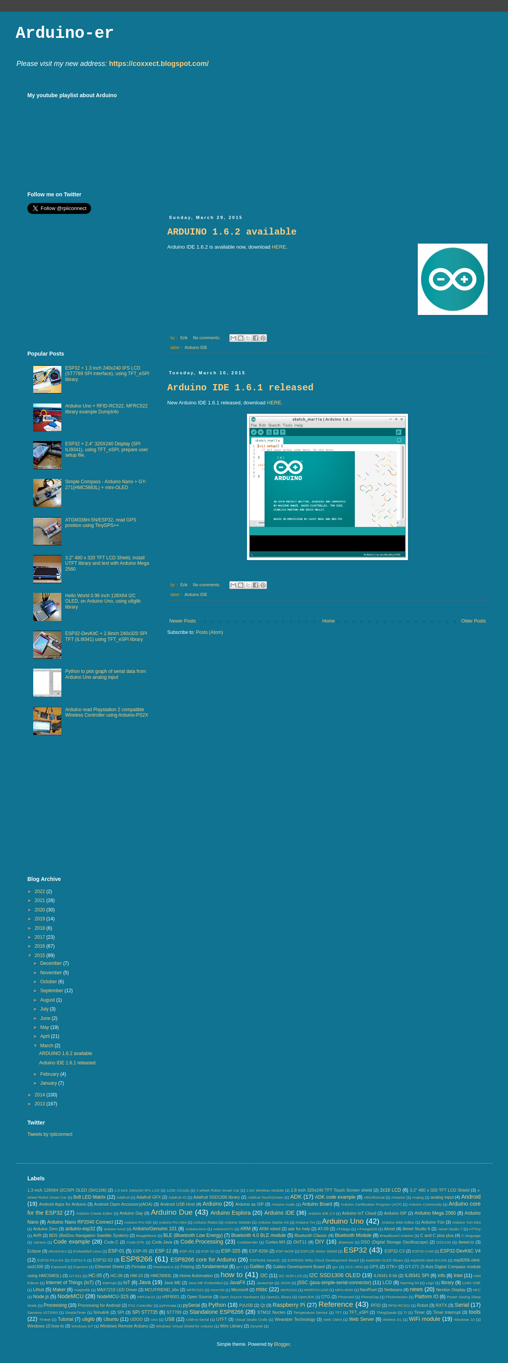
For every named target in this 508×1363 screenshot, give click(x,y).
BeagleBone (146, 1235)
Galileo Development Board (299, 1266)
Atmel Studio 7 (450, 1229)
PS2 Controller (140, 1305)
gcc (335, 1267)
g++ (239, 1267)
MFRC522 (195, 1290)
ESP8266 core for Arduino (203, 1259)
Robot (422, 1305)
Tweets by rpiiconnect (49, 1134)
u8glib (88, 1319)
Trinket (44, 1319)
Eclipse (34, 1251)
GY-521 (75, 1276)
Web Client (332, 1319)
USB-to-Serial (197, 1319)
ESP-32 (208, 1251)
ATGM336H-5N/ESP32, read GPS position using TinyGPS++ (100, 522)
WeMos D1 (392, 1319)
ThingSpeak (386, 1312)
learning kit (410, 1283)
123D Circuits (177, 1190)
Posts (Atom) (209, 632)
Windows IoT (82, 1326)
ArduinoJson (195, 1229)
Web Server (361, 1319)
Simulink (101, 1312)
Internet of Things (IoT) (70, 1282)
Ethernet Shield (109, 1266)
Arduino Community (425, 1204)
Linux (38, 1289)
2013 (41, 1104)
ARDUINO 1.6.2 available (232, 232)
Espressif (58, 1267)
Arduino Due (172, 1212)
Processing (54, 1305)
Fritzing (187, 1266)
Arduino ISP (395, 1213)
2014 (41, 1095)
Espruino (80, 1267)
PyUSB (246, 1305)
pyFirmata (167, 1305)
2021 (41, 900)
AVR (37, 1235)
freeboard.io (164, 1267)
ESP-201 (187, 1251)
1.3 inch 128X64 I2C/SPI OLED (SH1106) (67, 1190)
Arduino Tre (305, 1222)
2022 (41, 891)
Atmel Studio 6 (416, 1228)
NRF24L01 (146, 1297)
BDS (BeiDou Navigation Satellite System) (89, 1235)
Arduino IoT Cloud (359, 1213)
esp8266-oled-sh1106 (428, 1260)
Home (328, 621)
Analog (418, 1197)
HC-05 (95, 1275)
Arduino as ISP (249, 1204)
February (50, 1074)
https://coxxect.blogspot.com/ (159, 64)
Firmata (139, 1266)
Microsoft (240, 1289)
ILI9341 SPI (417, 1275)
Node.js (41, 1296)
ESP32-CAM (422, 1251)
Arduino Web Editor (397, 1222)
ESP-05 (140, 1251)
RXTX (441, 1305)
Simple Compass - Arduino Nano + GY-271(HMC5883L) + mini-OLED (106, 484)
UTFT (221, 1319)
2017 (41, 937)
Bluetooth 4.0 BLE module (258, 1235)
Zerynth (256, 1326)
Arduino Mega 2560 (435, 1213)
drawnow (345, 1242)
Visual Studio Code (251, 1319)
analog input (442, 1197)
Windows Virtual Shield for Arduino (184, 1326)
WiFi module (424, 1319)
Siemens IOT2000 (42, 1312)
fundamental (215, 1266)
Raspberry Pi (289, 1305)
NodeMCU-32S (113, 1296)
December (51, 963)
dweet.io (466, 1242)
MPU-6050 (344, 1290)
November (51, 972)
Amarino (398, 1197)
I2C (264, 1275)
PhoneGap (370, 1297)
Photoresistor (397, 1297)
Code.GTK (135, 1242)
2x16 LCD (390, 1190)
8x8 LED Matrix (89, 1197)
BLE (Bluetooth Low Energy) (193, 1235)
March (47, 1045)
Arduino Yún (433, 1222)
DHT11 (300, 1242)
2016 (41, 946)
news (416, 1289)
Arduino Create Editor (94, 1213)
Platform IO (426, 1296)
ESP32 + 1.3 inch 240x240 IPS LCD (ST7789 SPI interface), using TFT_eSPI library (107, 373)
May (45, 1027)
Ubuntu (111, 1319)
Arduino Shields (238, 1222)
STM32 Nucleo (271, 1312)
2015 (41, 955)
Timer (419, 1312)
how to (232, 1274)
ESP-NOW (285, 1251)
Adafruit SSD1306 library (216, 1197)
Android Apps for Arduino (62, 1204)
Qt (263, 1305)
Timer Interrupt (447, 1312)
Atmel (389, 1228)
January (49, 1083)
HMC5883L (161, 1275)
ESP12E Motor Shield (319, 1251)
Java (144, 1282)
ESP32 (355, 1250)
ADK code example (335, 1197)
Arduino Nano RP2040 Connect (80, 1222)
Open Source (199, 1296)
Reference (335, 1304)
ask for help (299, 1228)
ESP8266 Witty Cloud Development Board (323, 1260)
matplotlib (82, 1290)
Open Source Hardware (239, 1297)
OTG (325, 1296)
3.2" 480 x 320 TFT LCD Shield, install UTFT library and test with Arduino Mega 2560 (107, 563)
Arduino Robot (205, 1222)
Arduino (212, 1204)
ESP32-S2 (103, 1260)
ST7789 (173, 1312)
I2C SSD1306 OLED (334, 1275)
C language (471, 1235)
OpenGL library (279, 1297)
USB (170, 1319)
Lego (430, 1283)
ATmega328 (367, 1229)
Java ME (172, 1282)
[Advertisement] (249, 146)
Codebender (247, 1242)
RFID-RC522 (399, 1305)
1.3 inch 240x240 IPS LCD (136, 1190)
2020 (41, 910)
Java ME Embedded (205, 1283)
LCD (387, 1282)
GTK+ (391, 1266)
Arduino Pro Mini (173, 1222)
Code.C (111, 1242)
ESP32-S (78, 1260)
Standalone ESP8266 (216, 1312)
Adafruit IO (177, 1197)
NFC (477, 1290)
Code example (72, 1241)
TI (405, 1312)
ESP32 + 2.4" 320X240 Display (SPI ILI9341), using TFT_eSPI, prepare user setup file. (106, 449)
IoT (126, 1282)
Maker (59, 1289)
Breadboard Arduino (396, 1235)
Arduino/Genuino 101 (154, 1228)
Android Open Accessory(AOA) (123, 1204)
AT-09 (323, 1228)
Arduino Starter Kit (273, 1222)
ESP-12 (163, 1251)
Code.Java (162, 1242)
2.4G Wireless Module (265, 1190)
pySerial (191, 1305)
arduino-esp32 (80, 1228)
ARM (245, 1228)
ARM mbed (269, 1228)
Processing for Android (99, 1305)
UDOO (136, 1319)
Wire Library (231, 1326)
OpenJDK (306, 1297)
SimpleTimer (75, 1312)
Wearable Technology (295, 1319)
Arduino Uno (343, 1221)
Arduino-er (65, 33)
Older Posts (473, 621)
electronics (57, 1251)
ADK (296, 1197)
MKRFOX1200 (316, 1290)
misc (262, 1289)
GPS (374, 1266)
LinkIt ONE (471, 1283)
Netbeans (393, 1289)
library (447, 1282)
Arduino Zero (45, 1228)
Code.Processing (202, 1241)
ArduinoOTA (223, 1229)
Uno (154, 1319)
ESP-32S (230, 1251)
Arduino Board (317, 1204)
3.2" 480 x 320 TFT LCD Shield (440, 1190)
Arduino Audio (283, 1204)
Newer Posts (182, 621)
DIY (319, 1241)
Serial (462, 1305)
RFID (376, 1305)
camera (39, 1242)
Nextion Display (450, 1289)
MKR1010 (289, 1290)
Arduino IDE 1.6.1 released (240, 388)
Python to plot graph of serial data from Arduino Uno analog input (105, 674)
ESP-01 (116, 1251)
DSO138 (443, 1242)
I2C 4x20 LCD (290, 1276)
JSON (285, 1283)
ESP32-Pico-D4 (50, 1260)
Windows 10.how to (45, 1326)
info (441, 1275)
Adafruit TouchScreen (266, 1197)
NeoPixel (368, 1289)
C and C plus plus (437, 1235)
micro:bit (217, 1290)
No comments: (207, 337)
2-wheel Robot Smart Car (218, 1190)
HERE (279, 247)
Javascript (265, 1283)
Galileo (257, 1266)
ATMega (343, 1229)
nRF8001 (170, 1296)
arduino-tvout (114, 1229)
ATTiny (475, 1229)
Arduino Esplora (231, 1213)
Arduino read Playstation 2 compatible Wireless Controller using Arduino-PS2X (106, 712)
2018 (41, 928)
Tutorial (65, 1319)
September (52, 990)
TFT (338, 1312)
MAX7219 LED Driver (117, 1289)
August (48, 1000)
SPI (120, 1312)
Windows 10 (464, 1319)
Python (217, 1305)
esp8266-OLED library (384, 1260)
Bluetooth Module (353, 1235)
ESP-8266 (258, 1251)
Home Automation (196, 1275)
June (46, 1018)
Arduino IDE (195, 347)
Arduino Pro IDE (138, 1222)
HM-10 (136, 1275)
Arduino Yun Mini (466, 1222)
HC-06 (116, 1275)
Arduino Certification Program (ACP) (371, 1204)
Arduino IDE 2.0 (321, 1213)
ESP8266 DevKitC (265, 1260)
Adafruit (123, 1197)
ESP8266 (136, 1259)
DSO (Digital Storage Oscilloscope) (394, 1242)
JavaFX (237, 1282)
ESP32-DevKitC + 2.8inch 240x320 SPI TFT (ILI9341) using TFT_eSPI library (106, 636)
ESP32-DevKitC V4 (460, 1251)
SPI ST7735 (144, 1312)
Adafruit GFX (148, 1197)
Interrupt (109, 1283)
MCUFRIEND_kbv (162, 1289)
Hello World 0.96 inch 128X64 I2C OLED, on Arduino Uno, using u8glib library (103, 601)
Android (471, 1197)
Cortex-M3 (275, 1242)
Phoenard (346, 1297)
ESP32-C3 (394, 1251)
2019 (41, 919)
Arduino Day (131, 1213)
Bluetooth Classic (311, 1235)
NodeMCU (70, 1296)
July (45, 1009)
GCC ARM (354, 1267)
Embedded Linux (87, 1251)
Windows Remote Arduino (124, 1326)
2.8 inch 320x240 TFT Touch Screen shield (331, 1190)
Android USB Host (177, 1204)
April (45, 1036)
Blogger (282, 1344)
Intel (458, 1275)
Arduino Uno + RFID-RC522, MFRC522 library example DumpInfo (106, 408)
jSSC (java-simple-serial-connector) (334, 1282)
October (49, 981)
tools (475, 1312)
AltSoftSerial (374, 1197)
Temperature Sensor (310, 1312)
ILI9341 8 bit (385, 1275)
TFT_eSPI (358, 1312)
